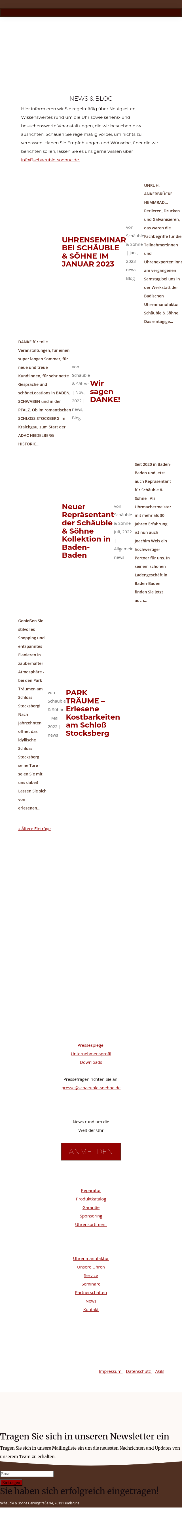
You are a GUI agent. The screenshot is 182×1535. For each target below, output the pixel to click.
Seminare (91, 1289)
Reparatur (91, 1195)
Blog (130, 283)
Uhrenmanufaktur (91, 1263)
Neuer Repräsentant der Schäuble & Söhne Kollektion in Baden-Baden (88, 536)
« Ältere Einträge (34, 833)
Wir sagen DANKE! (105, 396)
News (91, 1306)
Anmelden (91, 1156)
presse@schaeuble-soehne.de (91, 1093)
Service (91, 1280)
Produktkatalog (91, 1204)
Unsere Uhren (91, 1272)
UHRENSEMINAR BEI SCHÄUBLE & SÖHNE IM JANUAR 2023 (94, 257)
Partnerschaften (91, 1297)
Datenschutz (139, 1376)
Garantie (91, 1212)
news (131, 275)
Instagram (43, 996)
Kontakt (91, 1314)
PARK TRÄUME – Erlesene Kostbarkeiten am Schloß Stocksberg (93, 718)
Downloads (91, 1067)
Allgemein (124, 554)
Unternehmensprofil (91, 1059)
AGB (159, 1376)
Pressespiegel (90, 1050)
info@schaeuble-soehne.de (50, 165)
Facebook (42, 1014)
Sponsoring (91, 1221)
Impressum (110, 1376)
